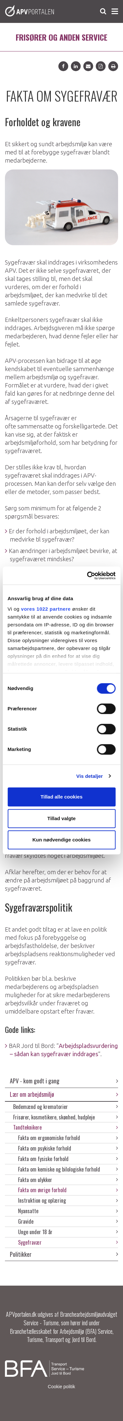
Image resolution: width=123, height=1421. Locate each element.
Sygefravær (68, 1242)
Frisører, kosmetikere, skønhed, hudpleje (65, 1117)
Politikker (64, 1254)
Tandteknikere (65, 1127)
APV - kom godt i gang (64, 1080)
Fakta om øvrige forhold (68, 1190)
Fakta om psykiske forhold (68, 1148)
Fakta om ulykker (68, 1180)
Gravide (68, 1221)
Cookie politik (61, 1386)
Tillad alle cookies (61, 796)
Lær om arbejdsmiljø (64, 1094)
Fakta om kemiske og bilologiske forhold (68, 1169)
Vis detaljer (89, 776)
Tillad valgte (61, 818)
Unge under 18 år (68, 1232)
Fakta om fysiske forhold (68, 1159)
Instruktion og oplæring (68, 1200)
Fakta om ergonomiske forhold (68, 1138)
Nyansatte (68, 1211)
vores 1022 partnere (46, 609)
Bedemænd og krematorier (65, 1107)
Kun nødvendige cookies (61, 839)
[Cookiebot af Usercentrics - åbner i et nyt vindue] (87, 575)
